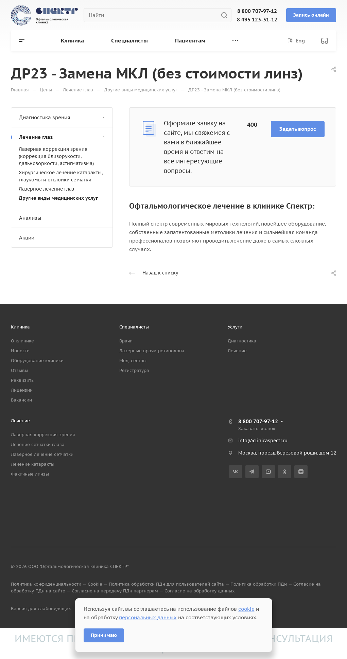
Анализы (30, 218)
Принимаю (104, 635)
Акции (26, 237)
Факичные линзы (30, 474)
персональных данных (148, 617)
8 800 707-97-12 (257, 11)
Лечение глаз (62, 137)
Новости (20, 351)
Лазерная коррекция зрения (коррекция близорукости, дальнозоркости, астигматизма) (56, 156)
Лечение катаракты (32, 464)
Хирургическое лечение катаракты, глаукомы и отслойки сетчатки (61, 176)
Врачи (126, 341)
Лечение (237, 351)
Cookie (95, 584)
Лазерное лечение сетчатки (42, 454)
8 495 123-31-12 (257, 19)
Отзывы (19, 370)
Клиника (20, 327)
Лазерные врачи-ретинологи (151, 351)
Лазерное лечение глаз (46, 189)
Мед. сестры (132, 360)
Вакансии (21, 400)
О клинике (22, 341)
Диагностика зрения (62, 117)
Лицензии (22, 390)
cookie (246, 609)
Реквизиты (23, 380)
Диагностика (242, 341)
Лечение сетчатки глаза (38, 444)
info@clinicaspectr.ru (263, 441)
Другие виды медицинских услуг (58, 198)
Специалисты (134, 327)
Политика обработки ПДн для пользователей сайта (166, 584)
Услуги (235, 327)
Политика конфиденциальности (46, 584)
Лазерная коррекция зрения (43, 435)
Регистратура (134, 370)
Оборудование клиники (37, 360)
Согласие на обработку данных (199, 591)
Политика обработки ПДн (258, 584)
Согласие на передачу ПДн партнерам (115, 591)
